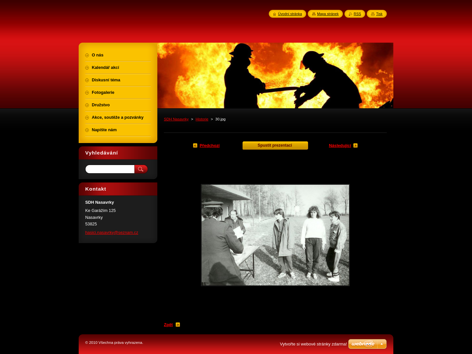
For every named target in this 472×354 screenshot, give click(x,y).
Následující (340, 145)
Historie (202, 119)
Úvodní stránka (290, 14)
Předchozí (210, 145)
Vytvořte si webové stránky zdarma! (313, 344)
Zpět (168, 324)
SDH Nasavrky (176, 119)
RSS (357, 14)
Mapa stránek (328, 14)
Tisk (379, 14)
